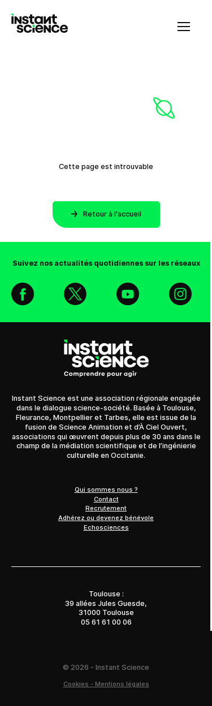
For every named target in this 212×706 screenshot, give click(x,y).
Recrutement (106, 508)
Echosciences (106, 527)
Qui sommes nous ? (106, 489)
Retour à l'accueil (106, 214)
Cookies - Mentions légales (106, 684)
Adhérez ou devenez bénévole (106, 518)
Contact (106, 499)
